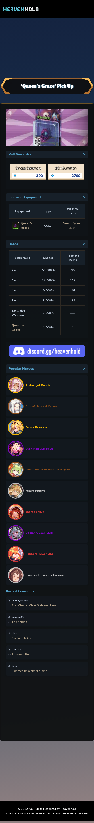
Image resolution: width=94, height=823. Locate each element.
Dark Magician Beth (39, 448)
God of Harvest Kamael (42, 406)
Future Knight (35, 490)
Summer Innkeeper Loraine (44, 575)
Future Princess (36, 427)
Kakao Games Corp (38, 816)
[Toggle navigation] (89, 9)
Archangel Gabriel (38, 385)
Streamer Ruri (21, 656)
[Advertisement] (47, 47)
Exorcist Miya (34, 512)
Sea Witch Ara (22, 639)
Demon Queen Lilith (39, 533)
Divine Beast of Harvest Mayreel (48, 469)
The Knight (19, 622)
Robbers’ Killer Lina (39, 554)
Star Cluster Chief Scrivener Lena (34, 606)
